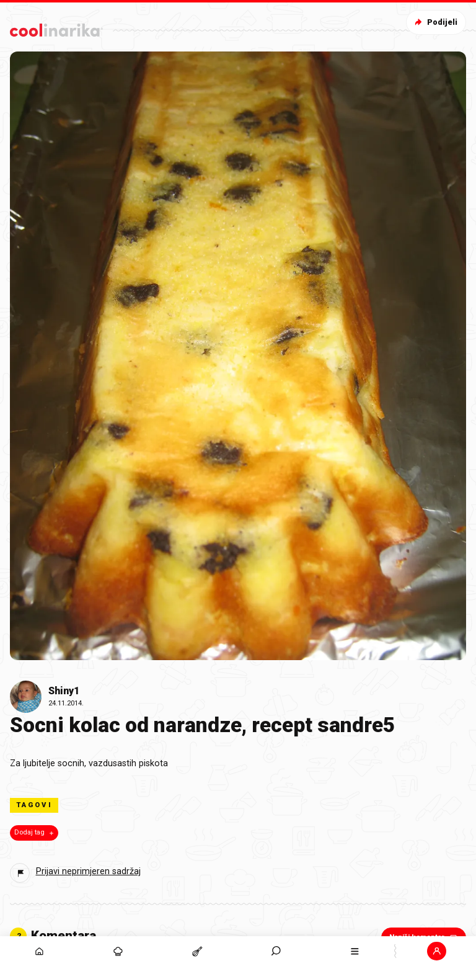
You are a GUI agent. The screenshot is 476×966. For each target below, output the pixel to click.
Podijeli (434, 22)
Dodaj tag (35, 833)
